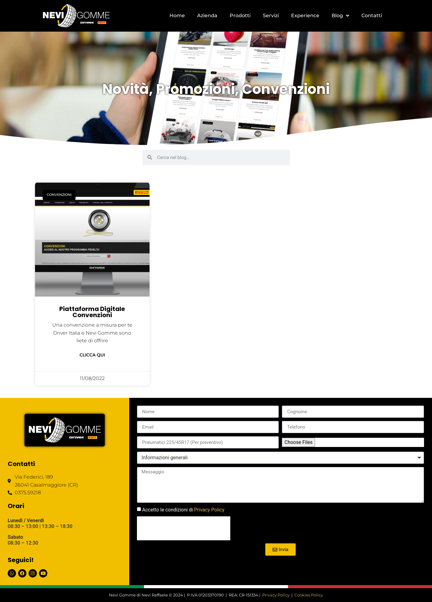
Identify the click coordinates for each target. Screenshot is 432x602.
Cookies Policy (308, 594)
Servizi (271, 15)
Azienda (207, 15)
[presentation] (183, 528)
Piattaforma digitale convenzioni (92, 312)
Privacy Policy (209, 510)
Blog (340, 15)
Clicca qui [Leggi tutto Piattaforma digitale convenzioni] (92, 355)
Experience (305, 15)
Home (177, 15)
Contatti (371, 15)
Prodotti (240, 15)
